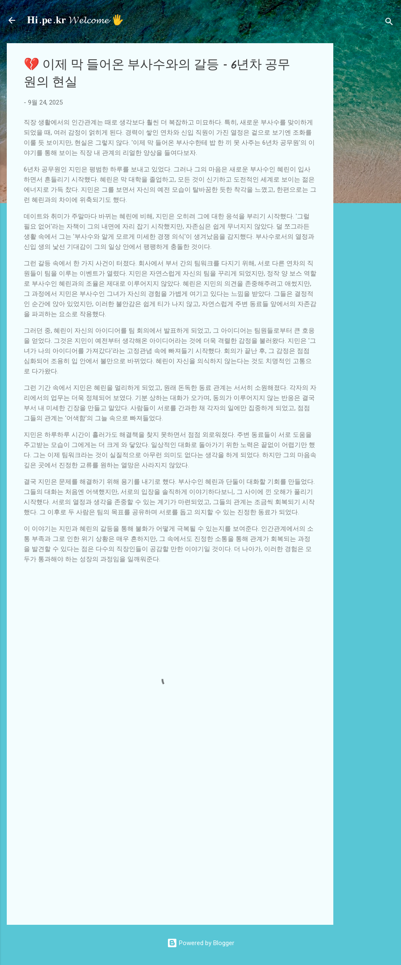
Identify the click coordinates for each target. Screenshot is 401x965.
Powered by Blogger (200, 943)
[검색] (389, 23)
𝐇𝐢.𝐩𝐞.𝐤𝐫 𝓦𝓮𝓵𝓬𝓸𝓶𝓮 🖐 (75, 20)
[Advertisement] (370, 170)
